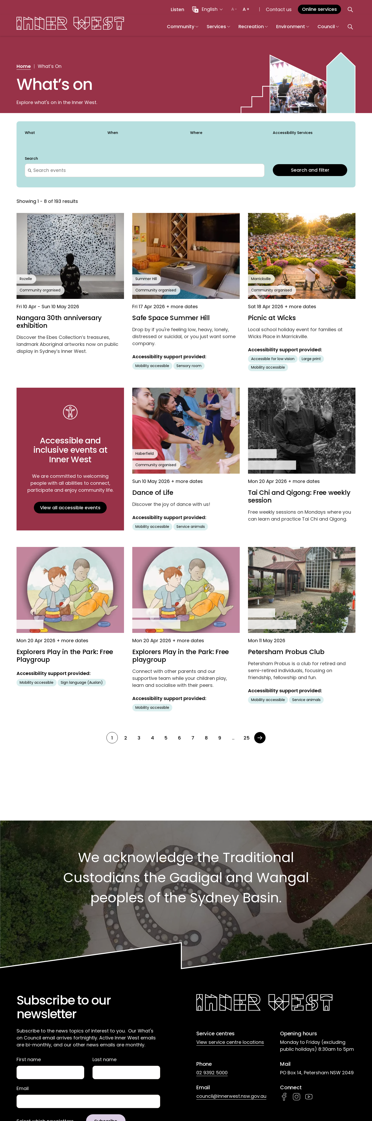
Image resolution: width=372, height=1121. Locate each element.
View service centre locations (230, 1042)
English (210, 9)
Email (23, 1089)
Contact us (279, 9)
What (30, 132)
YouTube (309, 1097)
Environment (307, 28)
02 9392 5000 (212, 1072)
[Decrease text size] (234, 9)
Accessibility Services (293, 132)
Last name (104, 1059)
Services (233, 28)
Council (342, 28)
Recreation (267, 28)
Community (197, 28)
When (112, 132)
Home (24, 66)
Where (196, 132)
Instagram (296, 1097)
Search (31, 158)
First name (29, 1059)
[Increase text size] (246, 9)
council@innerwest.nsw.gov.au (231, 1096)
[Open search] (350, 9)
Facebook (284, 1097)
